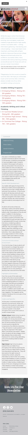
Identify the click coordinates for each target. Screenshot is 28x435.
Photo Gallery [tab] (7, 144)
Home (4, 426)
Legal (10, 429)
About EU (5, 427)
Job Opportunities (13, 431)
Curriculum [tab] (6, 136)
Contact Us (11, 427)
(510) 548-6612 (8, 411)
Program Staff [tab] (7, 152)
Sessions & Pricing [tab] (8, 140)
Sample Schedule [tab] (8, 148)
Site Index (5, 431)
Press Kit (5, 429)
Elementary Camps (13, 426)
